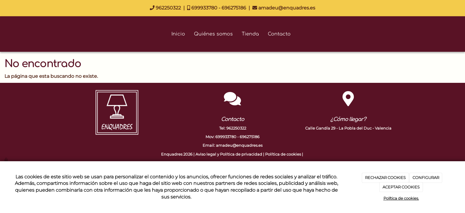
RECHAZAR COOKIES (385, 177)
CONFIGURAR (426, 177)
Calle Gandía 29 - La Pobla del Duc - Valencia (348, 128)
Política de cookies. (401, 198)
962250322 (165, 8)
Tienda (250, 34)
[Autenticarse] (6, 159)
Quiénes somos (213, 34)
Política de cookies (283, 154)
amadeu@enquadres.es (283, 8)
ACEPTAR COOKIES (401, 187)
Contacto (279, 34)
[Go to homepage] (3, 34)
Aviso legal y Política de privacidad (228, 154)
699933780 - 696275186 (216, 8)
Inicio (178, 34)
